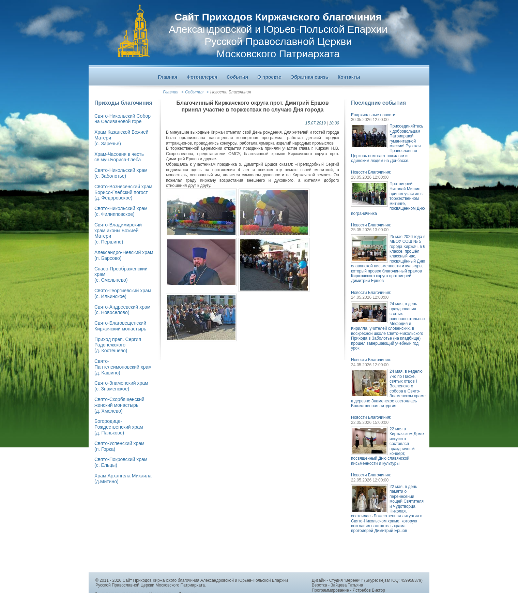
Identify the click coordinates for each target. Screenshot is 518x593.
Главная (170, 92)
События (194, 92)
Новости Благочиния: (371, 172)
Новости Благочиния (230, 92)
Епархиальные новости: (373, 115)
